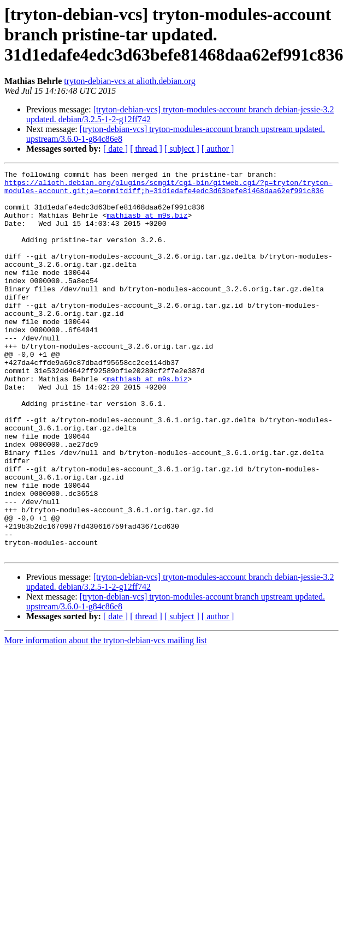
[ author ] (218, 148)
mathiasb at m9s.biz (147, 225)
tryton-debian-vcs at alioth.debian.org (130, 81)
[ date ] (115, 148)
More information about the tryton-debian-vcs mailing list (105, 717)
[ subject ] (181, 148)
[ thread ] (146, 148)
